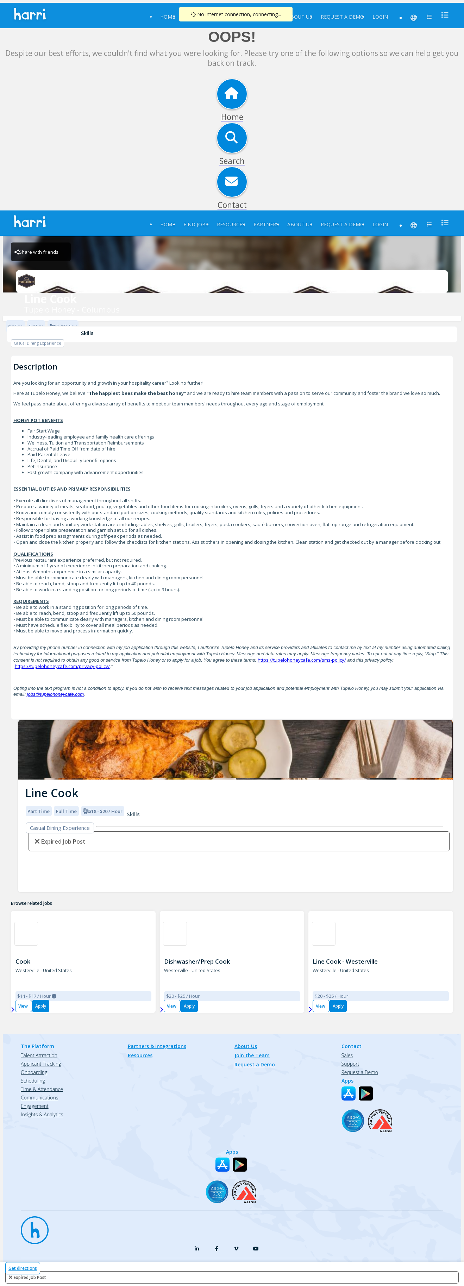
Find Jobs (195, 224)
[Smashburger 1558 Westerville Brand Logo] (26, 933)
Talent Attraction (39, 1055)
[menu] (443, 15)
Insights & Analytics (42, 1114)
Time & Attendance (42, 1089)
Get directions (22, 1268)
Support (350, 1063)
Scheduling (33, 1080)
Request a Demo (342, 16)
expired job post (30, 1277)
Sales (347, 1055)
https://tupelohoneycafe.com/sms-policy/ (302, 660)
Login (380, 16)
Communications (39, 1097)
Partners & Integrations (157, 1046)
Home (167, 16)
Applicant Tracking (41, 1063)
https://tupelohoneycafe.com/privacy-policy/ (62, 666)
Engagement (35, 1106)
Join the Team (252, 1055)
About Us (299, 16)
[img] (235, 750)
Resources (231, 224)
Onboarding (34, 1072)
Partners (266, 224)
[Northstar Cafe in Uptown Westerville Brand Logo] (174, 933)
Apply (40, 1006)
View (23, 1006)
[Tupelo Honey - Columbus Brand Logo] (231, 281)
